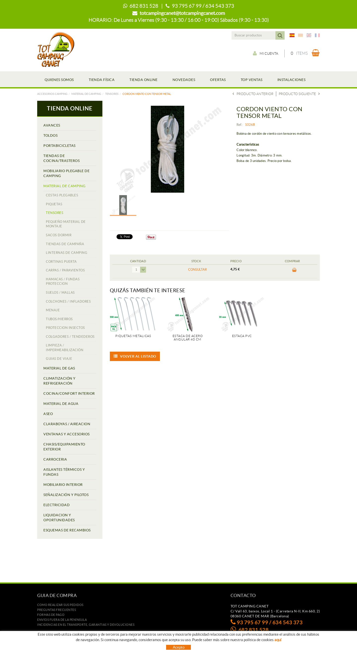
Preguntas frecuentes (56, 609)
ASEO (48, 414)
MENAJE (53, 310)
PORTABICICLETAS (59, 146)
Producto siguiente (299, 94)
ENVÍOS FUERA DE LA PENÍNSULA (62, 619)
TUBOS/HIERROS (59, 319)
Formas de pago (50, 614)
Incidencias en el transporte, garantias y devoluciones (85, 624)
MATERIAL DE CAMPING (86, 93)
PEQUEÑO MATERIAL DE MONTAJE (66, 224)
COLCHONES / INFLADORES (68, 301)
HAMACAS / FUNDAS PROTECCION (63, 281)
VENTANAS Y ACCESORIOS (66, 434)
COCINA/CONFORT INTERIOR (69, 393)
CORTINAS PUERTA (61, 261)
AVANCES (51, 125)
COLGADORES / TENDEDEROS (70, 337)
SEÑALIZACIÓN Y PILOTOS (66, 495)
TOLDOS (50, 135)
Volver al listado (135, 356)
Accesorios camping (52, 93)
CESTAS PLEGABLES (62, 195)
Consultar (197, 269)
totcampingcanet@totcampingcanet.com (182, 13)
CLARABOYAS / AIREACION (66, 424)
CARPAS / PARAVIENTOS (65, 270)
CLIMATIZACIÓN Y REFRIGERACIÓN (59, 380)
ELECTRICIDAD (56, 505)
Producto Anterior (253, 94)
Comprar (294, 270)
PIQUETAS (54, 204)
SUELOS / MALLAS (60, 292)
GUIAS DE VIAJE (59, 359)
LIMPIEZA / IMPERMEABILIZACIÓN (64, 347)
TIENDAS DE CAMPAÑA (65, 244)
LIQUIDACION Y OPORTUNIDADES (59, 517)
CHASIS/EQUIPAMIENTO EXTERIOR (64, 446)
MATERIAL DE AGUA (60, 404)
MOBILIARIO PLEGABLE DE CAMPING (66, 173)
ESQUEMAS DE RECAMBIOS (67, 530)
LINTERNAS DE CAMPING (66, 253)
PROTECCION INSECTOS (65, 328)
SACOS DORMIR (58, 235)
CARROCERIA (55, 459)
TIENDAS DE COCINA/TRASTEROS (61, 158)
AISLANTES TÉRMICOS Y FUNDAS (64, 472)
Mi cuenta (265, 53)
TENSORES (112, 93)
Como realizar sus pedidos (60, 604)
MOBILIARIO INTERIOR (63, 485)
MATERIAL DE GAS (59, 368)
